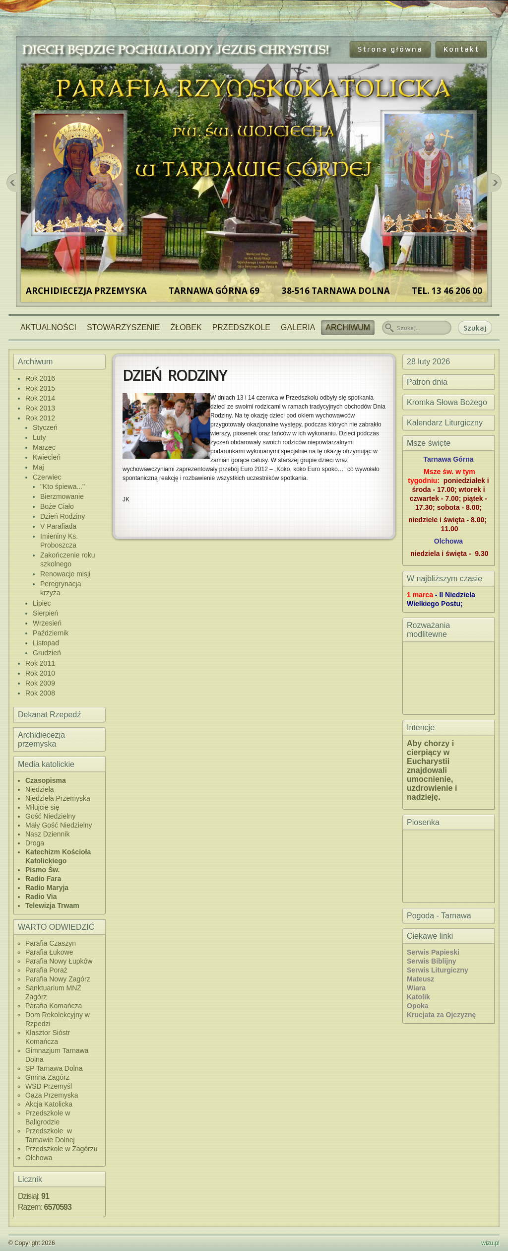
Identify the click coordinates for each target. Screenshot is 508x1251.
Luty (39, 437)
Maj (38, 467)
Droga (34, 843)
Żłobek (186, 327)
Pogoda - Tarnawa (439, 915)
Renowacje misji (65, 574)
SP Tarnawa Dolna (53, 1068)
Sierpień (45, 613)
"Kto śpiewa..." (62, 486)
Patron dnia (427, 382)
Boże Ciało (57, 506)
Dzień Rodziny (62, 516)
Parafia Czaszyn (50, 943)
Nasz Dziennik (47, 834)
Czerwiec (47, 477)
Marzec (44, 447)
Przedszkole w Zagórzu (61, 1149)
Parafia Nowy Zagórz (57, 979)
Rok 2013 (40, 408)
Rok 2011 (40, 663)
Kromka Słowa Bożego (447, 402)
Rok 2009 (40, 683)
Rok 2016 (40, 378)
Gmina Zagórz (47, 1077)
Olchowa (38, 1158)
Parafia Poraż (46, 970)
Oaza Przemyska (51, 1095)
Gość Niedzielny (50, 816)
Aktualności (48, 327)
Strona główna (390, 49)
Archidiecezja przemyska (41, 739)
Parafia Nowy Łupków (58, 961)
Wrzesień (47, 623)
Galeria (298, 327)
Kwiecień (47, 457)
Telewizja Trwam (52, 905)
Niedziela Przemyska (57, 798)
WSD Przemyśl (48, 1086)
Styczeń (45, 427)
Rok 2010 (40, 673)
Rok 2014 (40, 398)
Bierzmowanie (62, 496)
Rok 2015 (40, 388)
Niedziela (39, 789)
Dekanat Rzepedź (49, 714)
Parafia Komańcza (53, 1006)
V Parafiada (58, 526)
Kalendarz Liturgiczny (445, 422)
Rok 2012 (40, 418)
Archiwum (347, 327)
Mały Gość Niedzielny (58, 825)
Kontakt (461, 49)
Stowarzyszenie (123, 327)
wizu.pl (490, 1243)
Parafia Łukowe (49, 952)
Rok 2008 (40, 693)
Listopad (46, 643)
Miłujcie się (42, 807)
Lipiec (42, 603)
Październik (50, 633)
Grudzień (47, 653)
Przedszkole (241, 327)
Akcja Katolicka (48, 1104)
